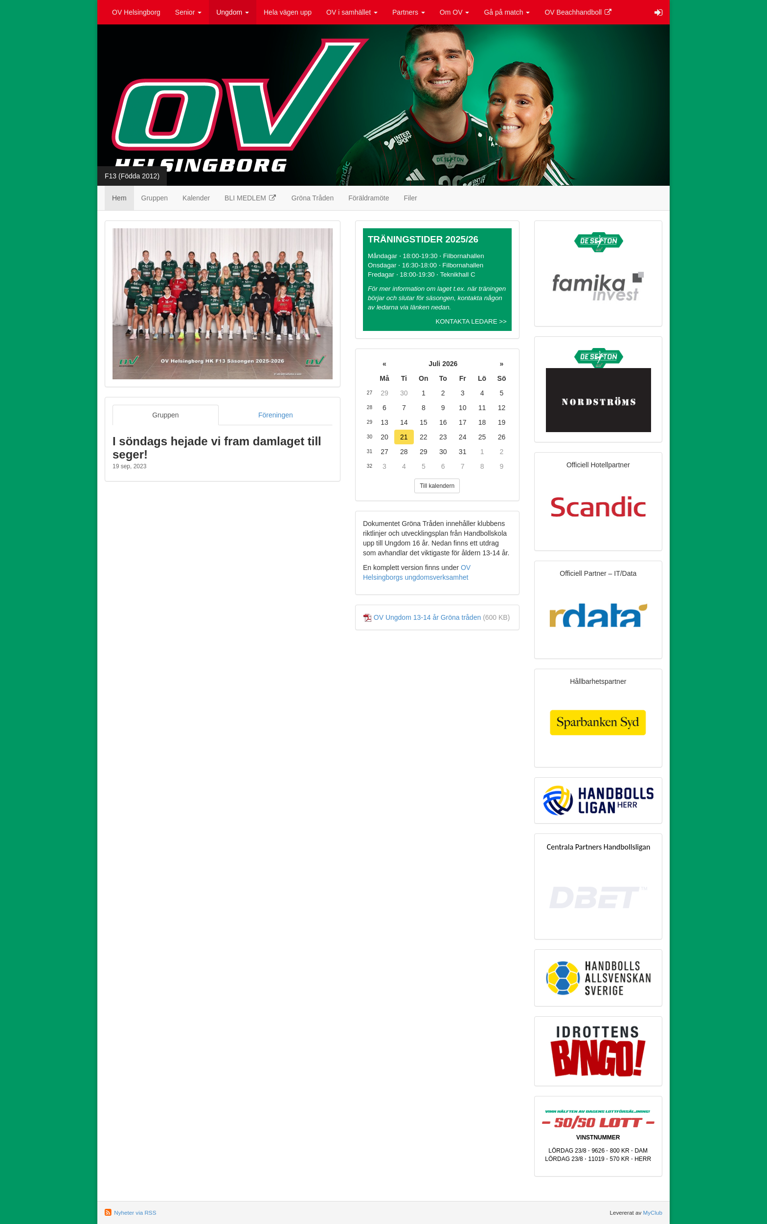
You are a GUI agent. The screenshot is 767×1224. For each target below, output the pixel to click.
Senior (188, 12)
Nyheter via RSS (135, 1212)
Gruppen (154, 198)
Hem (119, 198)
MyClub (652, 1212)
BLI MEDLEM (251, 198)
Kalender (196, 198)
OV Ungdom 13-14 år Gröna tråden (427, 617)
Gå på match (507, 12)
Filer (410, 198)
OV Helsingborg (136, 12)
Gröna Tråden (313, 198)
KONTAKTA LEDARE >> (470, 321)
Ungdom (232, 12)
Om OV (455, 12)
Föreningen (275, 415)
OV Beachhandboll (578, 12)
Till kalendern (437, 485)
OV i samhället (352, 12)
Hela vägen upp (288, 12)
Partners (408, 12)
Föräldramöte (368, 198)
